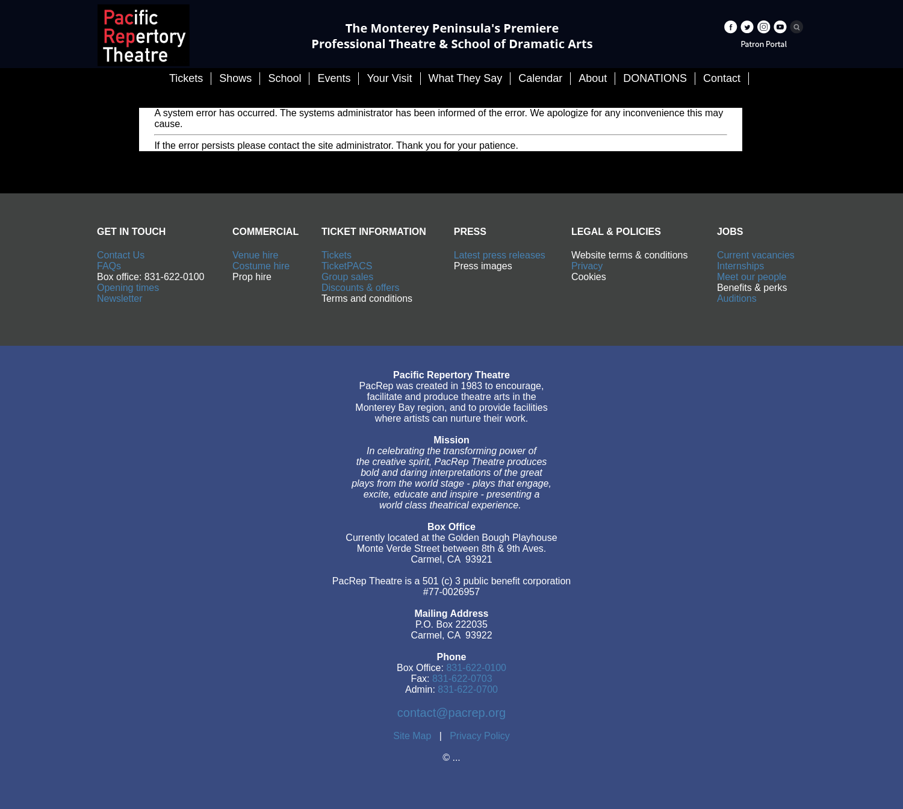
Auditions (737, 298)
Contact (721, 78)
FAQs (109, 266)
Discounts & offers (360, 288)
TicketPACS (346, 266)
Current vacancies (756, 255)
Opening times (128, 288)
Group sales (347, 277)
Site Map (412, 736)
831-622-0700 (468, 689)
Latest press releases (499, 255)
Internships (740, 266)
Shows (235, 78)
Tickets (336, 255)
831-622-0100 (476, 668)
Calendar (540, 78)
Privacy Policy (480, 736)
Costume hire (261, 266)
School (284, 78)
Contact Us (120, 255)
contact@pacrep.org (451, 712)
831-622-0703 (462, 678)
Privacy (587, 266)
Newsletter (120, 298)
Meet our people (752, 277)
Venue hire (255, 255)
